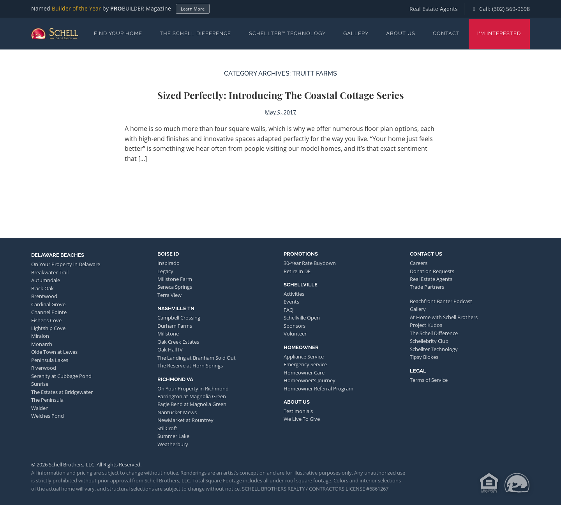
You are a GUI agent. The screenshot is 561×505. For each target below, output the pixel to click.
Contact (446, 33)
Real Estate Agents (433, 8)
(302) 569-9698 (511, 8)
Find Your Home (118, 33)
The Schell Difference (195, 33)
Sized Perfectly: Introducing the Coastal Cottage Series (280, 94)
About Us (400, 33)
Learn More (193, 9)
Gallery (356, 33)
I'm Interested (499, 33)
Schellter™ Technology (287, 33)
